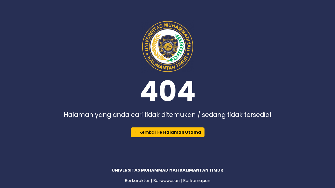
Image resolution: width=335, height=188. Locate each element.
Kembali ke (167, 132)
